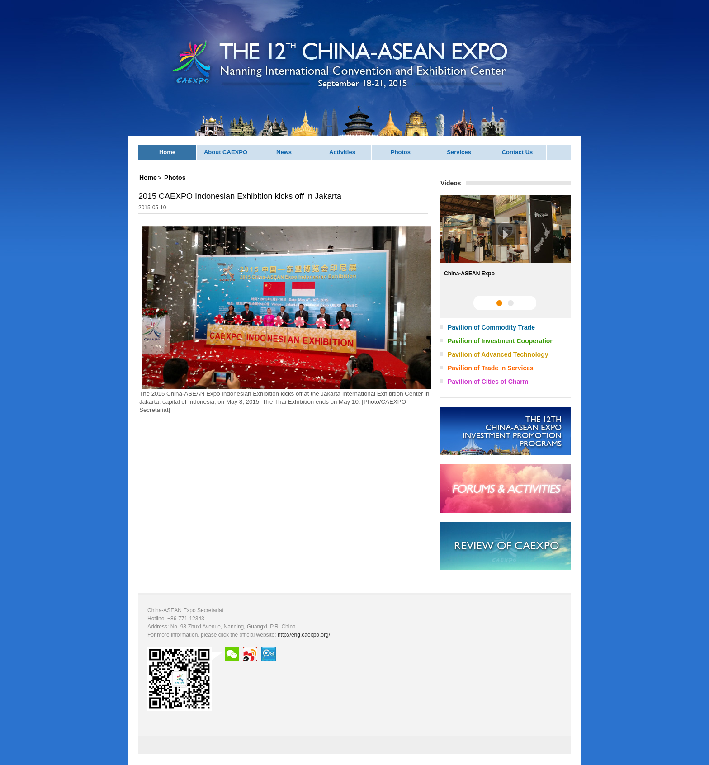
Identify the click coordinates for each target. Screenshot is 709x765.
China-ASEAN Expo (469, 273)
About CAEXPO (225, 152)
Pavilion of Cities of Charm (488, 381)
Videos (450, 183)
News (284, 152)
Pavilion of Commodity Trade (491, 327)
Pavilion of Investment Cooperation (501, 341)
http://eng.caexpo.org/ (304, 635)
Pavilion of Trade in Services (491, 368)
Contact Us (517, 152)
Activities (342, 152)
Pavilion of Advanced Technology (498, 354)
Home (167, 152)
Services (459, 152)
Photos (401, 152)
